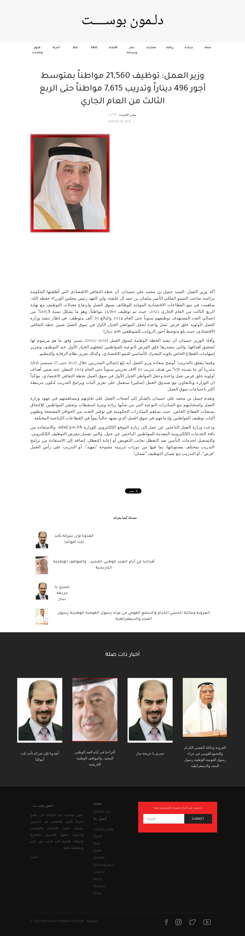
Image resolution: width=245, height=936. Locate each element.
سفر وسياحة (132, 50)
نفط (75, 47)
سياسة (189, 47)
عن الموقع (101, 812)
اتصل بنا (100, 818)
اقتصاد (113, 47)
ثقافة (94, 47)
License (92, 921)
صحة (208, 47)
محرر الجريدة (127, 114)
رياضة (170, 47)
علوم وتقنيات (37, 50)
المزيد (34, 857)
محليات (151, 47)
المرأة (56, 47)
